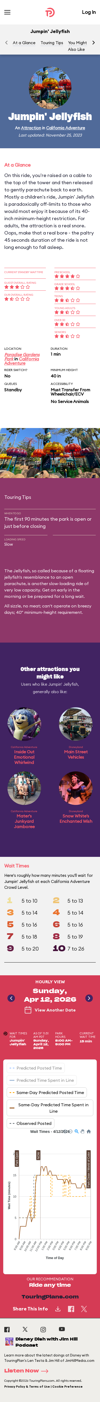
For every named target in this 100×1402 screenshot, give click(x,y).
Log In (89, 12)
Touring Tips (52, 42)
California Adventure (65, 127)
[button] (93, 42)
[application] (50, 1197)
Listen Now (28, 1371)
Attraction (31, 127)
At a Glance (24, 42)
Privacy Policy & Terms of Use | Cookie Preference (43, 1386)
